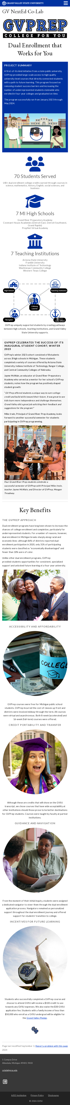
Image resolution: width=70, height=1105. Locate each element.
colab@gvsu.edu (9, 1070)
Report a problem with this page (51, 1046)
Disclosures (53, 1095)
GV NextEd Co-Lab (22, 11)
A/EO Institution (18, 1095)
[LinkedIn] (5, 1081)
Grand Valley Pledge (37, 1018)
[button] (66, 3)
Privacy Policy (37, 1095)
